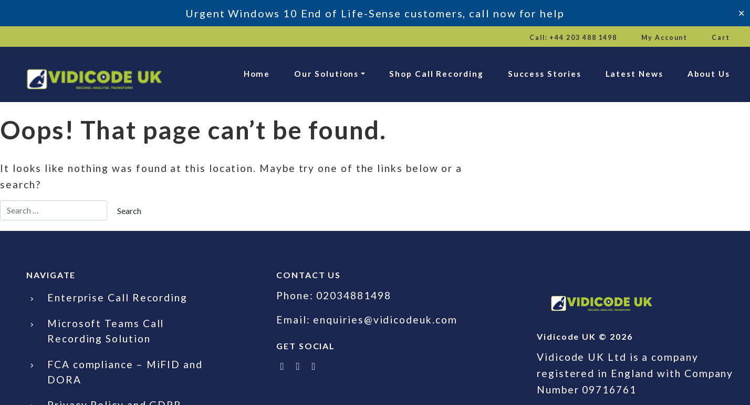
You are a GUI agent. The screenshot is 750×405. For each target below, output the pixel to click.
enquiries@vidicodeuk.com (385, 319)
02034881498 (353, 295)
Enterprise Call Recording (117, 297)
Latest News (634, 73)
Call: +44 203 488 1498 (573, 38)
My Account (664, 38)
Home (257, 73)
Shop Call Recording (436, 73)
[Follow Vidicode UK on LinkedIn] (298, 366)
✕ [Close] (741, 13)
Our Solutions (326, 73)
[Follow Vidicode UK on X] (282, 366)
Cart (721, 38)
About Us (709, 73)
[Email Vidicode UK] (314, 366)
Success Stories (544, 73)
